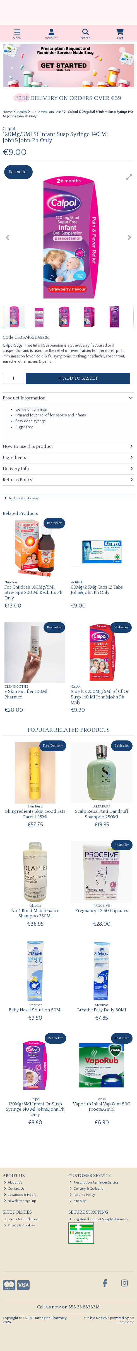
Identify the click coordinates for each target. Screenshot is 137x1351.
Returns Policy (82, 1195)
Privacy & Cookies (19, 1225)
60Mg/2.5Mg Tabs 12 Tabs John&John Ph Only (97, 590)
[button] (129, 176)
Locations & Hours (20, 1195)
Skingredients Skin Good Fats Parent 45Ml (35, 814)
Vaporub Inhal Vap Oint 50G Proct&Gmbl (102, 1106)
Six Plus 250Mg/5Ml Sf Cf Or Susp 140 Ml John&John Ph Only (100, 697)
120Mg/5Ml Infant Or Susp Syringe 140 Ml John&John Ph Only (35, 1109)
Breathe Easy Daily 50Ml (101, 1009)
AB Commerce (125, 1320)
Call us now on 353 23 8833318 (68, 1307)
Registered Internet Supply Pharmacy (98, 1219)
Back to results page (24, 498)
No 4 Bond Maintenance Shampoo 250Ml (35, 913)
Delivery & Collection (87, 1189)
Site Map (77, 1201)
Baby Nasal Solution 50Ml (35, 1009)
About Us (13, 1182)
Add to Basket (78, 378)
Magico (101, 1318)
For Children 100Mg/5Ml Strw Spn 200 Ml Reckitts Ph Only (33, 592)
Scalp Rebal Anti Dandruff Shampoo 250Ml (101, 814)
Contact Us (14, 1189)
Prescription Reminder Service (93, 1182)
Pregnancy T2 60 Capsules (101, 910)
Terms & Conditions (21, 1219)
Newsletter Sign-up (20, 1201)
